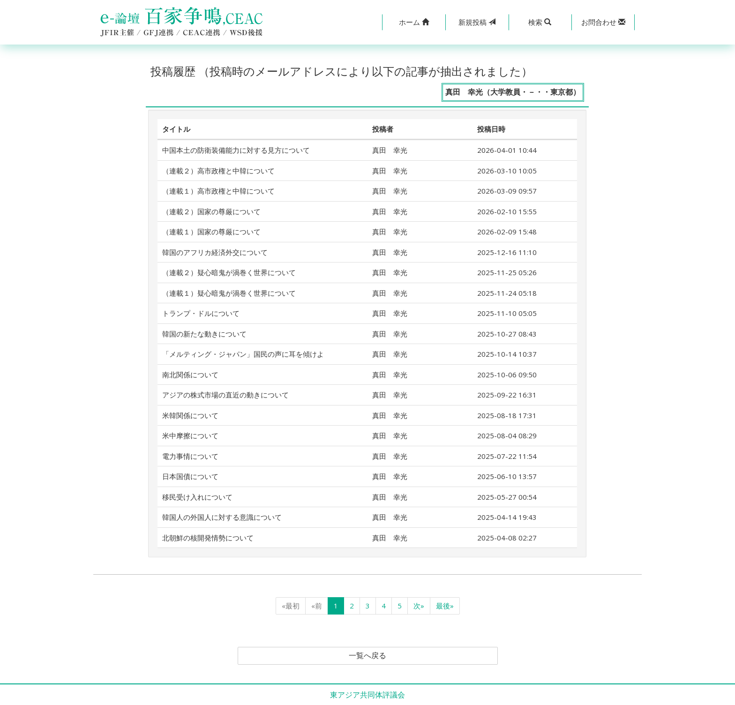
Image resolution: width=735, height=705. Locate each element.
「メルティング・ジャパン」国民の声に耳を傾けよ (243, 354)
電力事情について (190, 456)
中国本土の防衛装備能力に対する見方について (236, 150)
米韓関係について (190, 415)
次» (418, 605)
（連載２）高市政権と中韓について (218, 170)
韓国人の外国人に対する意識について (222, 517)
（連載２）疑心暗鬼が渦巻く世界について (229, 272)
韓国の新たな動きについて (204, 333)
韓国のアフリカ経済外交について (215, 252)
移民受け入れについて (197, 497)
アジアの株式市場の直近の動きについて (225, 394)
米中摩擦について (190, 435)
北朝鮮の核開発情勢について (208, 537)
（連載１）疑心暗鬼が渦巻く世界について (229, 293)
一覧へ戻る (367, 656)
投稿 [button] (476, 22)
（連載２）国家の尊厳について (211, 211)
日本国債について (190, 476)
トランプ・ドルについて (201, 313)
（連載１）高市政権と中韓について (218, 190)
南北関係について (190, 374)
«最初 (291, 605)
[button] (413, 22)
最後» (445, 605)
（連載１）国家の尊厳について (211, 231)
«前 (316, 605)
